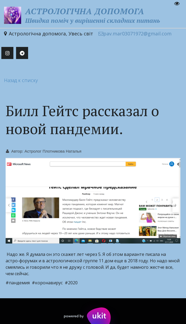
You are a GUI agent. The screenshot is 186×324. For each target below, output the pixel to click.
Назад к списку (21, 80)
